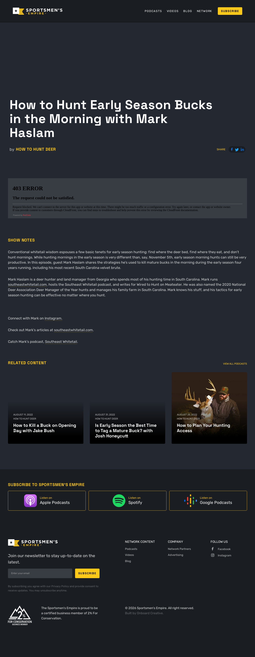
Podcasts (153, 11)
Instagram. (53, 318)
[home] (38, 11)
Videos (173, 11)
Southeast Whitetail (61, 341)
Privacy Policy (60, 586)
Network (204, 11)
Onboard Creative (150, 613)
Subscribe (230, 11)
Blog (187, 11)
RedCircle (27, 215)
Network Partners (179, 549)
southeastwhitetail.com (27, 284)
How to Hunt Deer (36, 149)
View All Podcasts (235, 363)
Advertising (175, 555)
